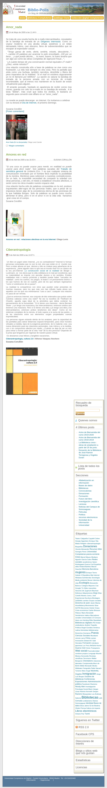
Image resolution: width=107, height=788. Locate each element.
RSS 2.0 (84, 727)
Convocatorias (85, 491)
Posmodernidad (93, 651)
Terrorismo (87, 658)
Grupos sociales (95, 600)
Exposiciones (81, 681)
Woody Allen (80, 687)
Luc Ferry (86, 645)
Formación (83, 496)
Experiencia (79, 598)
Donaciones (84, 493)
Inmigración (89, 673)
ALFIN (77, 608)
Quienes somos (87, 420)
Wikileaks (78, 668)
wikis (77, 566)
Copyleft (91, 538)
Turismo (78, 671)
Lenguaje (92, 653)
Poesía (95, 632)
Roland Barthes (85, 566)
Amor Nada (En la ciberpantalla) (16, 142)
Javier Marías (95, 603)
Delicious (78, 593)
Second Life (79, 591)
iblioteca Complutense (39, 18)
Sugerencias (45, 780)
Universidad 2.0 (88, 618)
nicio (22, 18)
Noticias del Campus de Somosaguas (89, 508)
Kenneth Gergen (92, 691)
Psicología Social (81, 689)
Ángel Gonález (87, 628)
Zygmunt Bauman (92, 591)
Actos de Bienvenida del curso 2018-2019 (89, 438)
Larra (83, 638)
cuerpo (93, 638)
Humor (98, 645)
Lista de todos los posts (88, 467)
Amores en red (16, 154)
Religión (83, 543)
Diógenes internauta (50, 41)
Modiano (94, 557)
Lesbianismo (87, 701)
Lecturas (82, 504)
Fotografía (87, 668)
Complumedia (87, 663)
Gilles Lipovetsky (90, 588)
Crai (96, 586)
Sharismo (93, 684)
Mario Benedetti (87, 613)
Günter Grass (94, 608)
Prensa (83, 708)
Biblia (82, 666)
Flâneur (78, 613)
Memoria (85, 569)
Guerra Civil (80, 648)
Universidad (84, 525)
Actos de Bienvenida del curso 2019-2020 (89, 433)
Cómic (88, 648)
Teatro (77, 538)
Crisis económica (81, 610)
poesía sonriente (92, 554)
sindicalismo (79, 625)
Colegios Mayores (88, 586)
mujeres (80, 572)
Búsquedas (87, 694)
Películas (83, 512)
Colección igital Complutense (87, 18)
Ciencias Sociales (82, 636)
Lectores (78, 601)
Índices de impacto (93, 708)
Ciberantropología (18, 249)
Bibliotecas (83, 488)
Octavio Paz (79, 714)
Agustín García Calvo (83, 559)
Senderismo (79, 615)
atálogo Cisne (61, 18)
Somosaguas (80, 703)
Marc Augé (86, 671)
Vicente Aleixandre (82, 549)
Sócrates (78, 643)
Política (82, 515)
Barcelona (94, 569)
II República (85, 575)
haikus (87, 615)
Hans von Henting (82, 620)
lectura (93, 645)
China (87, 638)
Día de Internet (29, 103)
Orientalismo (88, 661)
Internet (96, 575)
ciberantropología (93, 543)
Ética (82, 706)
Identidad (89, 703)
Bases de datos (85, 485)
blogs (95, 593)
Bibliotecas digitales (83, 623)
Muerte (99, 653)
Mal (92, 575)
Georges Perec (80, 552)
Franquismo (95, 648)
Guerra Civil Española (93, 564)
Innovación (79, 641)
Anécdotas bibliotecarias (89, 630)
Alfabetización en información (86, 481)
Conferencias (89, 679)
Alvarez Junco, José (88, 595)
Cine (77, 557)
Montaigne (96, 598)
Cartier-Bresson (94, 610)
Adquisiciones (87, 593)
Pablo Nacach (96, 668)
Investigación (91, 686)
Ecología (84, 582)
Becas (90, 580)
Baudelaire (97, 620)
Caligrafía (84, 538)
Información (31, 780)
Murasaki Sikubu (91, 666)
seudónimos (87, 562)
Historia (82, 691)
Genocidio (85, 656)
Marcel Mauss (86, 557)
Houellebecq (80, 605)
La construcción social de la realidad (42, 271)
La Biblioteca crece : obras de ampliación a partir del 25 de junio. (88, 444)
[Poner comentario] (15, 111)
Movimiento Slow (91, 605)
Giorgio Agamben (82, 541)
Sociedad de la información (85, 521)
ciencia (77, 638)
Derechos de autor (82, 603)
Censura (98, 618)
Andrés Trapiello (91, 625)
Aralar (98, 623)
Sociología (96, 578)
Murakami (94, 635)
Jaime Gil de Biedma (92, 706)
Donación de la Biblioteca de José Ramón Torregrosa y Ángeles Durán (90, 454)
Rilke (91, 620)
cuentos (85, 600)
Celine (97, 538)
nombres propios (81, 653)
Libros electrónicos (85, 710)
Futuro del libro (85, 499)
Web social (81, 650)
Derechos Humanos (83, 633)
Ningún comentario (16, 146)
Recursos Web (96, 549)
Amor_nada (14, 27)
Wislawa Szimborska (83, 578)
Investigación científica (89, 501)
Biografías (79, 547)
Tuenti (87, 714)
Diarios (95, 701)
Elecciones (85, 608)
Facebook (86, 684)
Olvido (77, 708)
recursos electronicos (88, 517)
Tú (82, 588)
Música (78, 656)
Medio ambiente (81, 580)
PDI (94, 623)
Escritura (88, 598)
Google (78, 588)
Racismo (78, 694)
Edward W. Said (90, 641)
